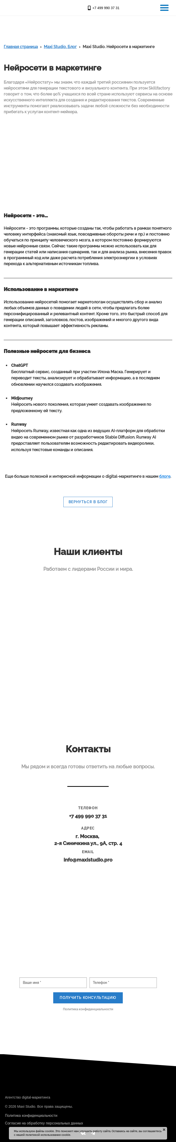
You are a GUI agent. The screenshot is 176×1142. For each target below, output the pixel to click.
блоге (164, 476)
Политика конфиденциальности (88, 1009)
